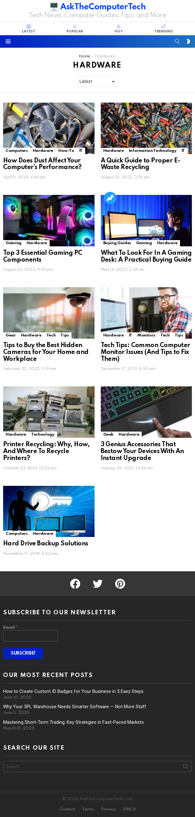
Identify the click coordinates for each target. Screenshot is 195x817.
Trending (163, 28)
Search (185, 768)
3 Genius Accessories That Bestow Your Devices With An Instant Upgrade (142, 452)
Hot (119, 28)
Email (10, 628)
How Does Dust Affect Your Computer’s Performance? (42, 164)
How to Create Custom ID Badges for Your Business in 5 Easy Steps (73, 691)
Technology (42, 435)
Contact (67, 809)
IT (81, 151)
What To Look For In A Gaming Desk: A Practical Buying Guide (146, 256)
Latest (28, 28)
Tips (65, 335)
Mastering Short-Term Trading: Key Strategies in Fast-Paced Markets (73, 722)
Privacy (108, 809)
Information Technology (153, 151)
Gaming (14, 243)
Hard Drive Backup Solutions (45, 544)
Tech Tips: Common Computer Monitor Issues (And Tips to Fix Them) (145, 352)
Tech (51, 335)
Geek (108, 435)
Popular (74, 28)
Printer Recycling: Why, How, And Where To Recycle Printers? (46, 452)
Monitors (146, 335)
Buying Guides (117, 243)
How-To (66, 151)
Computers (17, 151)
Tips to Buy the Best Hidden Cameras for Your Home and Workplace (46, 352)
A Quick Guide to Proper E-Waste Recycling (141, 164)
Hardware (43, 151)
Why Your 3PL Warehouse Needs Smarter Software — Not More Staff (74, 706)
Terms (88, 809)
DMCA (129, 809)
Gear (11, 335)
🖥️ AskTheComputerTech (97, 7)
